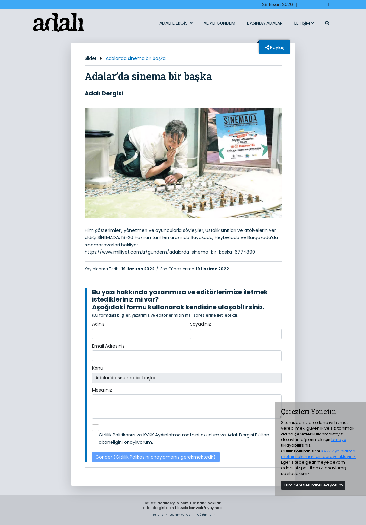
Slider (90, 58)
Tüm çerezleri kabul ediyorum (313, 485)
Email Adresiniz (108, 346)
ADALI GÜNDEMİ (220, 23)
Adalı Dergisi (104, 93)
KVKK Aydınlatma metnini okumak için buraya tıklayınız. (318, 454)
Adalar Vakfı (193, 507)
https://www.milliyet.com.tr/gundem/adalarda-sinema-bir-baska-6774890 (170, 252)
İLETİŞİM (304, 23)
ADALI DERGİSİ (176, 23)
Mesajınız (102, 390)
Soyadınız (200, 324)
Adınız (98, 324)
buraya (338, 439)
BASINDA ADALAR (265, 23)
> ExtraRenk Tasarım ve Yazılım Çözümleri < (183, 514)
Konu (97, 368)
